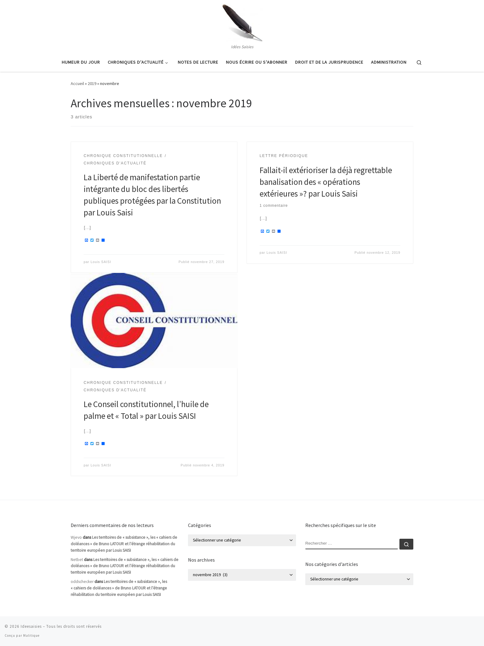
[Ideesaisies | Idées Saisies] (242, 21)
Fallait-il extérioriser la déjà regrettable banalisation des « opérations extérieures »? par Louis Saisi (326, 182)
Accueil (77, 83)
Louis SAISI (100, 262)
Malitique (31, 635)
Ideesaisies (31, 626)
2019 (92, 83)
